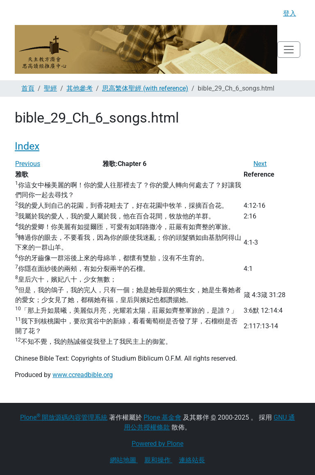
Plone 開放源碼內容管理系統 (63, 417)
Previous (27, 164)
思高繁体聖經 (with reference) (145, 88)
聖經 (50, 88)
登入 (289, 13)
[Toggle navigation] (288, 49)
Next (260, 164)
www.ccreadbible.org (82, 375)
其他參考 (79, 88)
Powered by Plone (157, 444)
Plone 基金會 (162, 417)
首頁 (27, 88)
